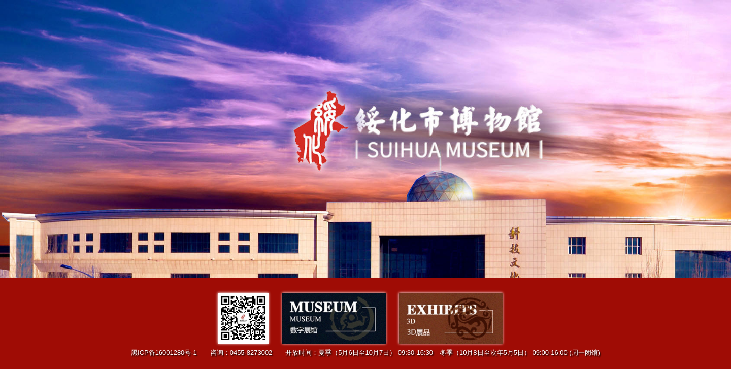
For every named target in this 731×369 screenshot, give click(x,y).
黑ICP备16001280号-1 (164, 352)
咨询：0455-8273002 (241, 352)
